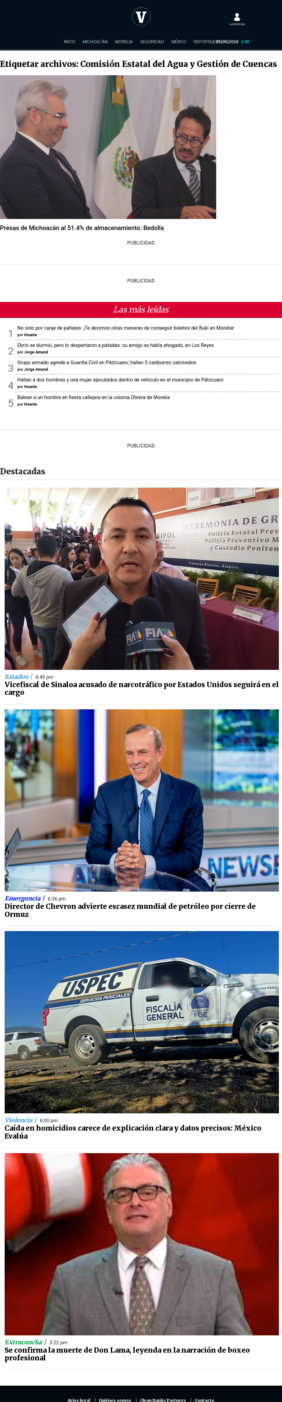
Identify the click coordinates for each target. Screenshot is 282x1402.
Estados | (19, 676)
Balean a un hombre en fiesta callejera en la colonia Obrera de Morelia (93, 397)
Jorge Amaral (36, 352)
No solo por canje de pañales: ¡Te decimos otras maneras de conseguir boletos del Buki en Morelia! (125, 328)
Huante (30, 334)
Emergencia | (25, 898)
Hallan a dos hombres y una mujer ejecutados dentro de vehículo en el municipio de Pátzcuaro (120, 380)
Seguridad (152, 41)
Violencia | (21, 1120)
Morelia (124, 41)
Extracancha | (26, 1342)
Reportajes (206, 41)
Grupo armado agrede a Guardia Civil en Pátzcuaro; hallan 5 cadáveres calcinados (106, 362)
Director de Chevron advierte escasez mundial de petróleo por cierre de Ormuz (130, 910)
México (178, 41)
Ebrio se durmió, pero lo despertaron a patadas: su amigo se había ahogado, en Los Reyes (115, 345)
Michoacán (95, 41)
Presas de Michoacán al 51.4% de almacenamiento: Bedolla (82, 228)
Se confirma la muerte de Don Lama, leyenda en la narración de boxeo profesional (127, 1354)
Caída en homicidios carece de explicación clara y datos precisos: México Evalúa (133, 1132)
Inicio (69, 41)
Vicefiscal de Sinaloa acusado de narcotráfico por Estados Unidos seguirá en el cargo (142, 688)
